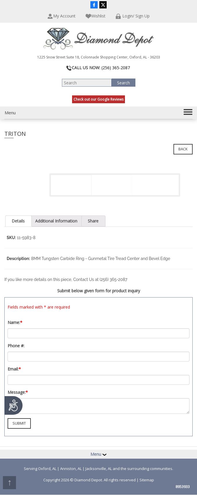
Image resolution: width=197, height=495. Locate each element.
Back (183, 149)
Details (18, 221)
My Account (61, 16)
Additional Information (56, 221)
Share (93, 221)
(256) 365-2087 (115, 67)
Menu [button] (98, 454)
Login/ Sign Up (132, 16)
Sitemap (146, 479)
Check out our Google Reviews (98, 99)
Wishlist (95, 16)
